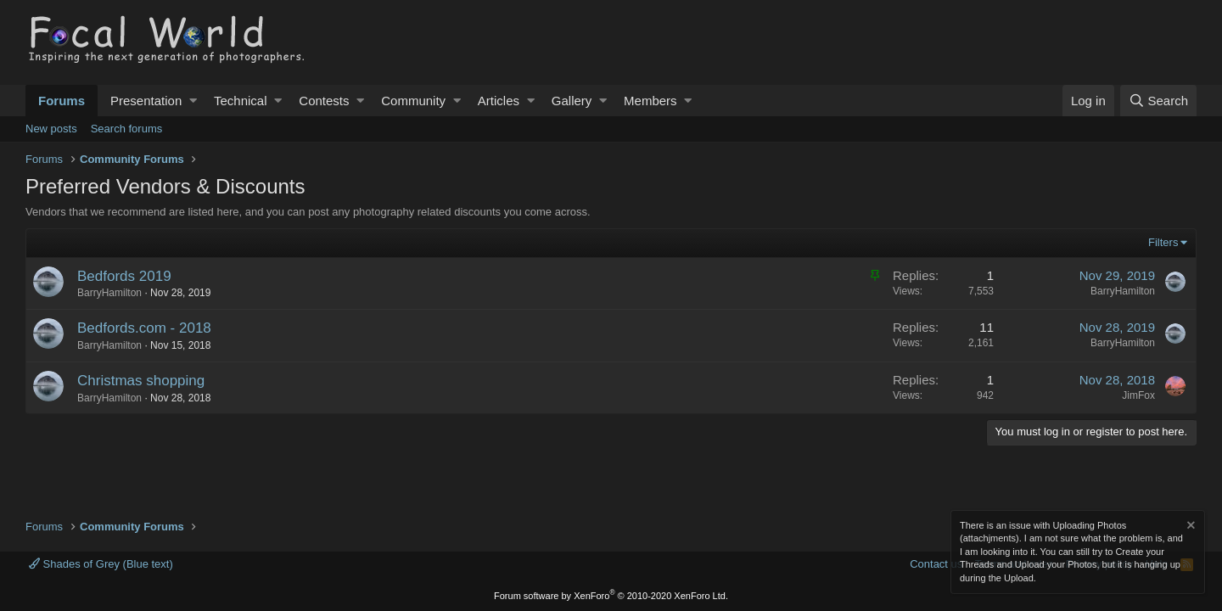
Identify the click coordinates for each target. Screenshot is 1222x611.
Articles (498, 100)
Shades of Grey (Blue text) (101, 564)
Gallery (572, 100)
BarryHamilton (109, 293)
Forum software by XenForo (611, 596)
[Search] (1158, 100)
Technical (240, 100)
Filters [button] (1163, 242)
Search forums (127, 128)
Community (413, 100)
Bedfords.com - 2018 (144, 328)
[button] (193, 100)
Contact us (936, 564)
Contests (324, 100)
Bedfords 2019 (124, 276)
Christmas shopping (141, 381)
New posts (51, 128)
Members (650, 100)
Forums (61, 100)
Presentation (146, 100)
